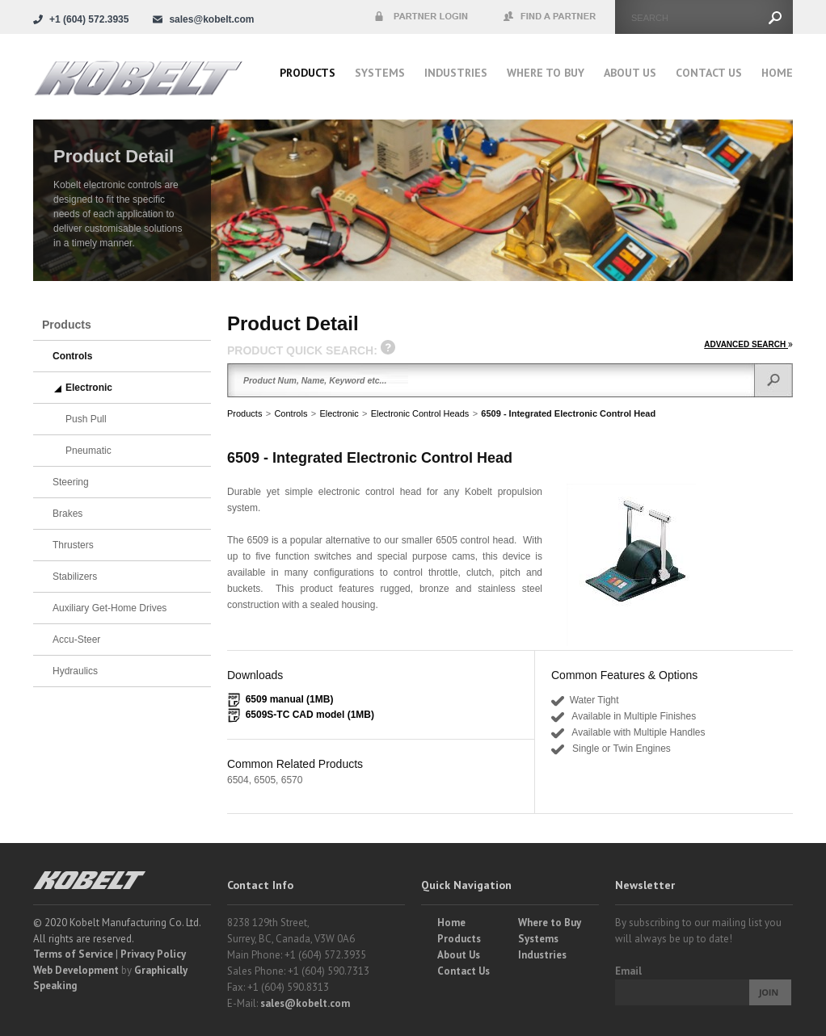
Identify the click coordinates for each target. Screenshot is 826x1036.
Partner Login (421, 17)
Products (307, 72)
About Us (630, 72)
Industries (455, 72)
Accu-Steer (76, 639)
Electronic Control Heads (420, 413)
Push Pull (86, 419)
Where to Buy (549, 922)
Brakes (67, 513)
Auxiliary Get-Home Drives (109, 608)
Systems (380, 72)
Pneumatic (88, 450)
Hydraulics (75, 671)
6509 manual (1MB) (290, 699)
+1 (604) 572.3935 (89, 19)
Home (777, 72)
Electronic (338, 413)
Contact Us (709, 72)
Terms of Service (73, 954)
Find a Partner (550, 17)
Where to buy (545, 72)
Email (628, 971)
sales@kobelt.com (305, 1003)
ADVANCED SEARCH (748, 344)
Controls (290, 413)
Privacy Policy (153, 954)
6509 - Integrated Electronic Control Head (568, 413)
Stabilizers (75, 576)
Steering (71, 482)
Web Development (76, 970)
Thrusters (73, 545)
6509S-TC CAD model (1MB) (310, 714)
